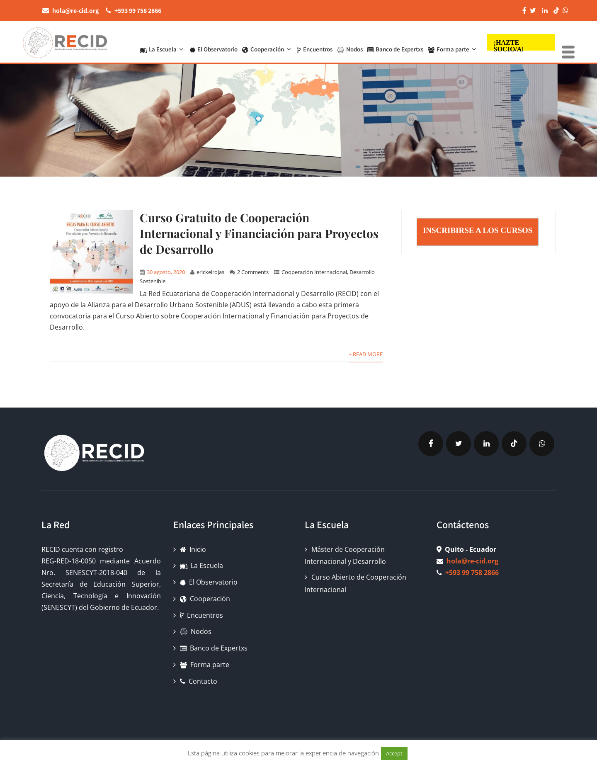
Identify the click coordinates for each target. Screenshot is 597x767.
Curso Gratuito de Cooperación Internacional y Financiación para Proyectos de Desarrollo (259, 233)
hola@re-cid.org (472, 561)
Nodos (350, 42)
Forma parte (453, 42)
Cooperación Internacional (314, 272)
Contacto (198, 681)
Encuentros (314, 42)
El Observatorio (214, 42)
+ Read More (366, 354)
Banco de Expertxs (395, 42)
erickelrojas (210, 272)
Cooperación (267, 42)
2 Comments (253, 272)
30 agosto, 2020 (166, 272)
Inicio (193, 549)
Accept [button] (394, 753)
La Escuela (162, 42)
